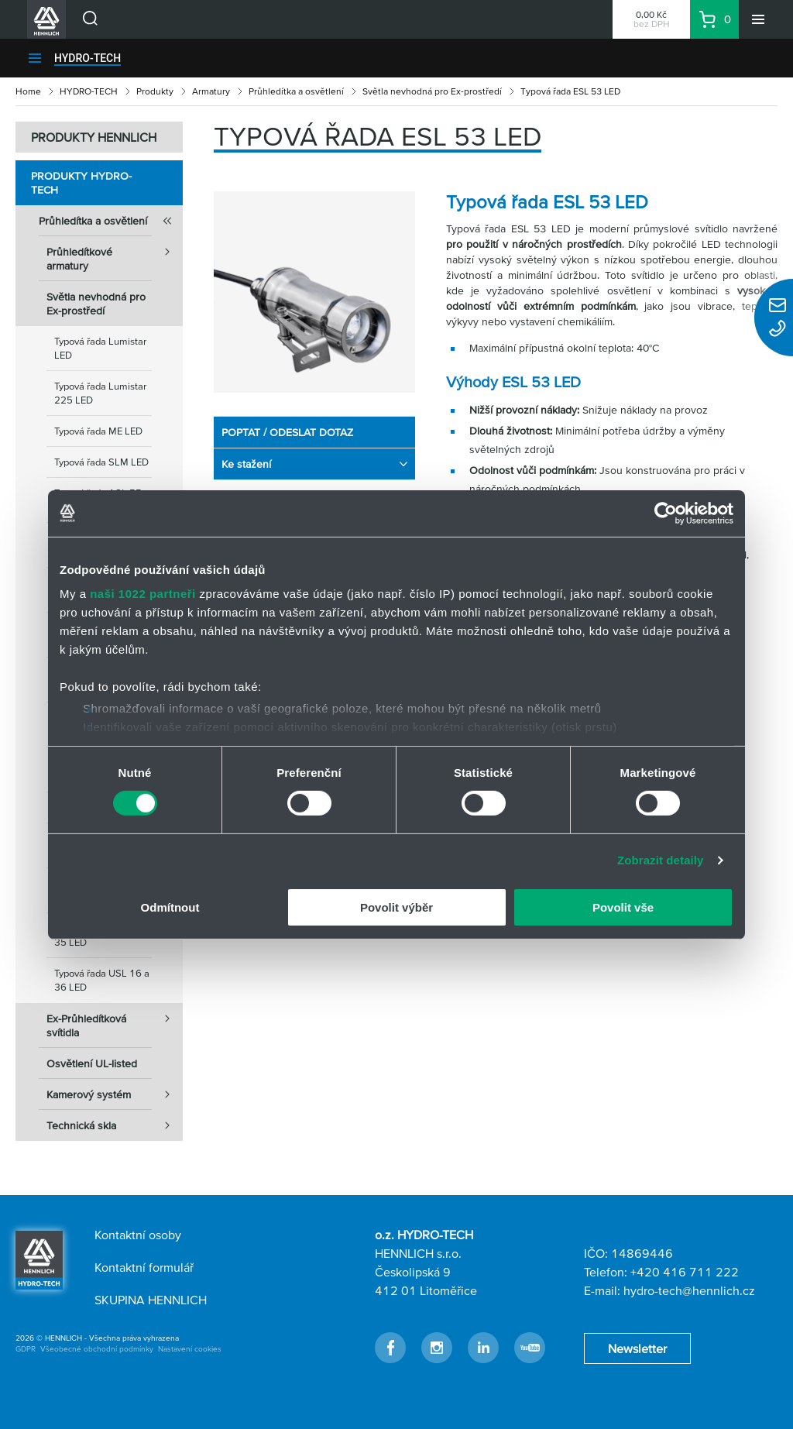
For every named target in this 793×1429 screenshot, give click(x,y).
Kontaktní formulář (144, 1267)
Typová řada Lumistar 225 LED (100, 393)
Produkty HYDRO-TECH (81, 183)
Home (28, 91)
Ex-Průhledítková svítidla (114, 1021)
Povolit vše (623, 907)
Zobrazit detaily (660, 860)
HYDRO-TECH (87, 58)
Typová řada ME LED (98, 431)
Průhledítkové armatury (114, 254)
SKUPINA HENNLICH (150, 1300)
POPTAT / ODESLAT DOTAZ (287, 432)
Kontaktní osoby (137, 1235)
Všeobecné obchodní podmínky (96, 1349)
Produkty (154, 91)
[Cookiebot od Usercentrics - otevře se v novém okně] (665, 512)
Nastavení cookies (189, 1349)
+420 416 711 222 (684, 1272)
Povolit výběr (396, 907)
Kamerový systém (114, 1094)
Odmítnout (170, 907)
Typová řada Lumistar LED (100, 348)
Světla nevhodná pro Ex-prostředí (432, 91)
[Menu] (758, 19)
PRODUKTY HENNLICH (93, 137)
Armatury (211, 91)
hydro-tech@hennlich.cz (689, 1290)
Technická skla (114, 1125)
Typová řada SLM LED (101, 462)
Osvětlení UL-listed (91, 1063)
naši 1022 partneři (143, 593)
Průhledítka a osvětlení (296, 91)
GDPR (25, 1349)
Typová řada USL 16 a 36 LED (101, 980)
